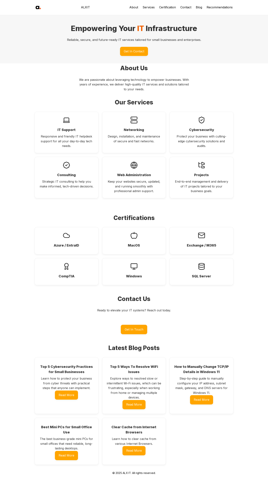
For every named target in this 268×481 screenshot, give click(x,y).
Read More (66, 395)
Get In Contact (134, 51)
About (133, 7)
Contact (185, 7)
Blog (199, 7)
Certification (167, 7)
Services (149, 7)
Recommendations (220, 7)
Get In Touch (134, 329)
